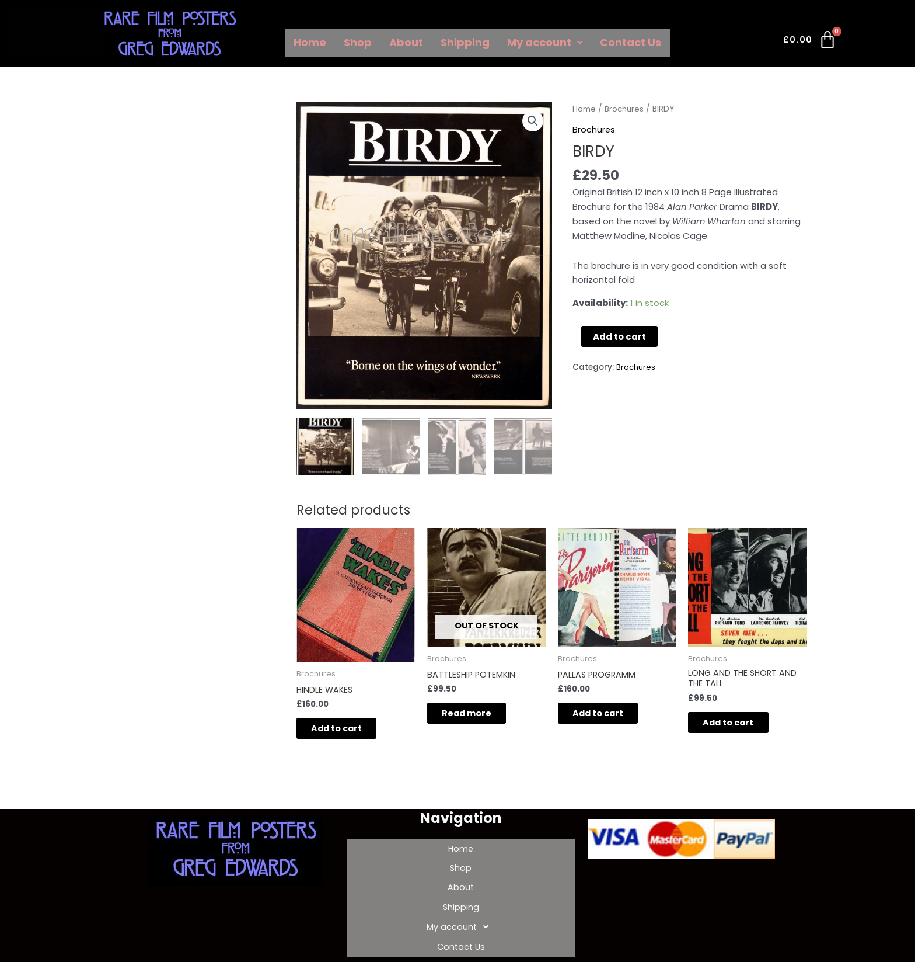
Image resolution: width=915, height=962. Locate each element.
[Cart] (810, 42)
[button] (532, 121)
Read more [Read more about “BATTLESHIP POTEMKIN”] (476, 715)
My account (544, 42)
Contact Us (630, 42)
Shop (358, 42)
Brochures (625, 108)
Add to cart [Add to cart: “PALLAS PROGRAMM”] (607, 715)
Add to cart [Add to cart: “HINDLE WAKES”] (346, 730)
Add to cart (619, 337)
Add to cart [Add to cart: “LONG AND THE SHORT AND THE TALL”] (737, 724)
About (406, 42)
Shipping (465, 42)
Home (310, 42)
